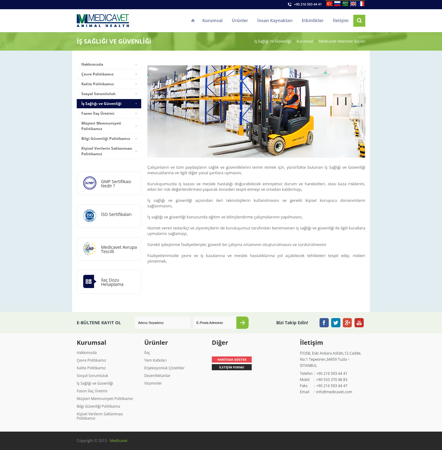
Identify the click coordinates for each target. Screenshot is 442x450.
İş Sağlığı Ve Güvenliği (272, 41)
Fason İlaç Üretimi (97, 113)
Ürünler (240, 20)
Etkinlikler (313, 20)
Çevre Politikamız (97, 74)
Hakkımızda (92, 64)
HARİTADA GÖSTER (231, 359)
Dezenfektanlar (157, 375)
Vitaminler (153, 383)
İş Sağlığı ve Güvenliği (101, 103)
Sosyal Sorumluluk (98, 93)
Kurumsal (212, 20)
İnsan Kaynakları (275, 20)
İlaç (147, 352)
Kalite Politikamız (97, 84)
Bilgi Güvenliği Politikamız (105, 138)
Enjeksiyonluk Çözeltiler (164, 368)
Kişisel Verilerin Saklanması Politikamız (106, 151)
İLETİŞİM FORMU (231, 367)
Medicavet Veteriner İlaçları (342, 41)
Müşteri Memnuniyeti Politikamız (101, 126)
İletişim (341, 20)
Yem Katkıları (155, 360)
